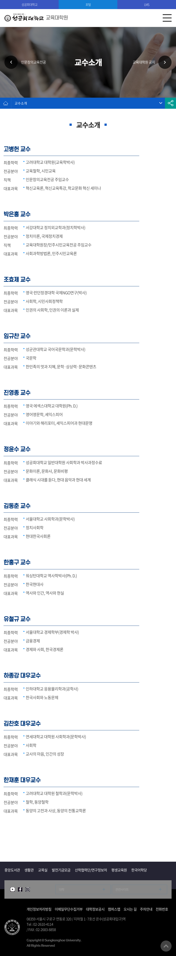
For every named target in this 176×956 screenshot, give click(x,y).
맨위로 (166, 946)
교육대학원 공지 (144, 62)
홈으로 (5, 103)
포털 (88, 4)
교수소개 (21, 103)
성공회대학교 (29, 4)
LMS (146, 4)
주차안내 (146, 909)
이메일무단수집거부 (69, 909)
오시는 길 (130, 909)
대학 (61, 889)
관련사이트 (122, 889)
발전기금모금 (61, 870)
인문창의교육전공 (33, 62)
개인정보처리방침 (39, 909)
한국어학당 (139, 870)
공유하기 (170, 103)
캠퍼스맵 (114, 909)
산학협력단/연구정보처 (91, 870)
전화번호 (162, 909)
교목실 (42, 870)
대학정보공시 (95, 909)
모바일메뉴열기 (167, 18)
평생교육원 (119, 870)
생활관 (29, 870)
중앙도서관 (12, 870)
